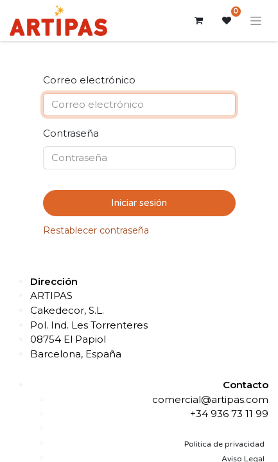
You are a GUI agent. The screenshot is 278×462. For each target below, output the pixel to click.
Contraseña (71, 133)
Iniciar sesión (139, 203)
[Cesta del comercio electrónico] (198, 20)
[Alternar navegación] (255, 20)
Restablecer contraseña (96, 230)
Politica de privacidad (224, 444)
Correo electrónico (89, 80)
